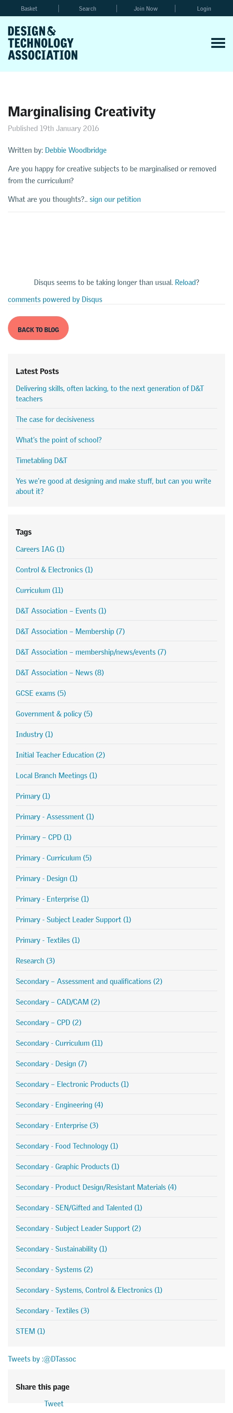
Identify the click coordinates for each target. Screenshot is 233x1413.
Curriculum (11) (39, 590)
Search (87, 8)
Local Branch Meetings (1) (56, 775)
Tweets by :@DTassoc (42, 1359)
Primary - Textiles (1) (48, 940)
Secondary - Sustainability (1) (61, 1248)
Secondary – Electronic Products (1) (72, 1084)
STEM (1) (30, 1331)
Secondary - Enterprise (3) (57, 1125)
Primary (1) (33, 796)
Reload (185, 282)
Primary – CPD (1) (43, 837)
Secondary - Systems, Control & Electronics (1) (89, 1290)
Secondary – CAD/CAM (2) (58, 1002)
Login (204, 8)
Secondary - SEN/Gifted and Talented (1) (79, 1207)
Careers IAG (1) (40, 549)
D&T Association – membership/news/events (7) (91, 652)
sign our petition (115, 199)
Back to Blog (38, 328)
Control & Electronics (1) (54, 569)
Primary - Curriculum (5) (54, 857)
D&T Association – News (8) (60, 672)
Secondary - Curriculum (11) (59, 1043)
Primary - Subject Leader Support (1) (73, 919)
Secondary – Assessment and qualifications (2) (89, 981)
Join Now (146, 8)
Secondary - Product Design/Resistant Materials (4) (96, 1187)
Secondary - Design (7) (51, 1063)
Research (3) (35, 960)
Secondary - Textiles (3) (52, 1310)
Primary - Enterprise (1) (52, 899)
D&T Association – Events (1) (61, 610)
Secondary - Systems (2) (54, 1269)
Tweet (54, 1403)
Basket (29, 8)
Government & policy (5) (54, 713)
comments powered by (55, 299)
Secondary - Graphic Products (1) (67, 1166)
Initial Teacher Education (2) (60, 755)
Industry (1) (34, 734)
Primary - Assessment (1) (55, 816)
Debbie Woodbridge (76, 150)
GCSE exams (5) (41, 693)
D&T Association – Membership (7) (70, 631)
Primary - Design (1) (46, 878)
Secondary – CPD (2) (48, 1022)
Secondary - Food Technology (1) (67, 1146)
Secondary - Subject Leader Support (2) (78, 1228)
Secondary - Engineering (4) (59, 1104)
